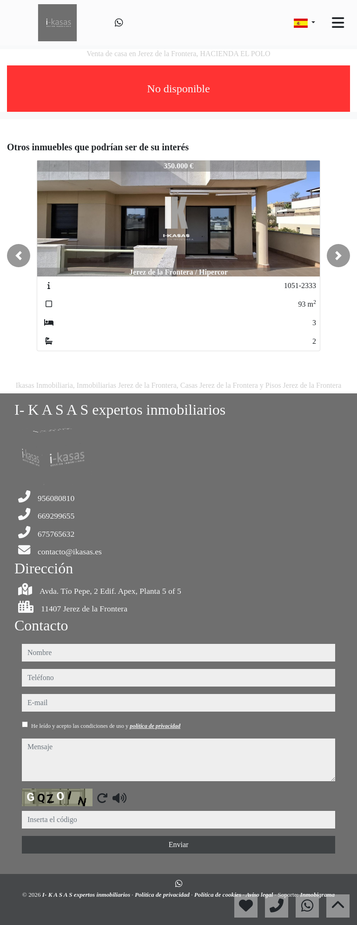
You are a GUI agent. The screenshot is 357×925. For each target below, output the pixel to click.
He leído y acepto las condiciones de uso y (105, 726)
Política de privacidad (163, 894)
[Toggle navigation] (338, 23)
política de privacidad (155, 726)
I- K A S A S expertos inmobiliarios (87, 894)
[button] (18, 255)
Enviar (179, 844)
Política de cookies (218, 894)
